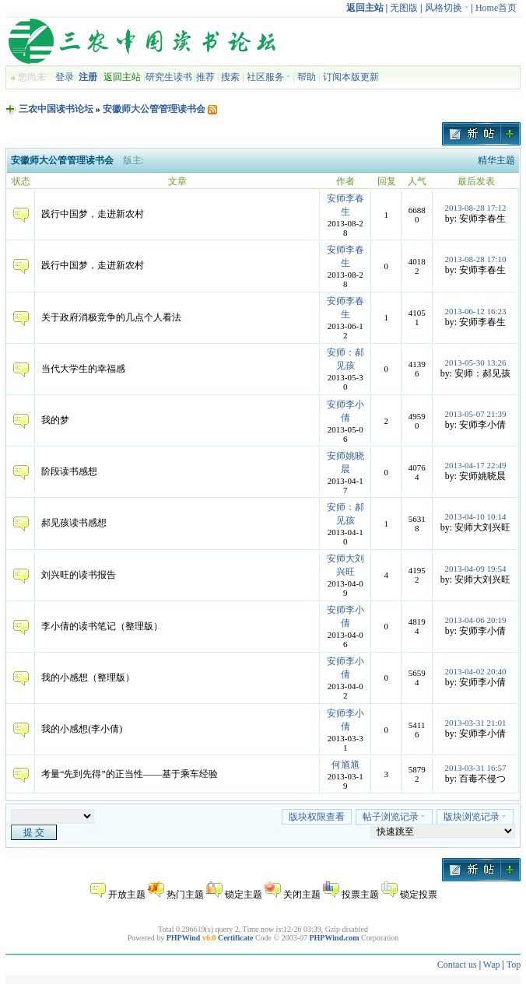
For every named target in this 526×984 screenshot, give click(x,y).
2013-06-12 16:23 (475, 311)
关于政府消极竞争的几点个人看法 (111, 317)
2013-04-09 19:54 (475, 568)
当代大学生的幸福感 (83, 368)
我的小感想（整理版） (88, 677)
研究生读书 (169, 77)
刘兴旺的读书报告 (78, 574)
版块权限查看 (317, 816)
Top (514, 964)
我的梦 (55, 420)
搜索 (230, 77)
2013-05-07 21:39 (475, 413)
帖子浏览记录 (394, 816)
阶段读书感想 (69, 471)
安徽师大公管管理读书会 (154, 108)
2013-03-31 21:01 (475, 722)
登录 (64, 77)
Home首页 (496, 7)
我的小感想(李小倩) (81, 728)
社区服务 (269, 77)
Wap (491, 964)
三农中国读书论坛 (56, 108)
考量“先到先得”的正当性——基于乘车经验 (129, 774)
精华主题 (496, 160)
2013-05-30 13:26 (475, 362)
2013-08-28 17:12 (475, 207)
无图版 (404, 7)
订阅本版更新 (351, 77)
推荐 (205, 77)
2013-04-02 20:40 (475, 671)
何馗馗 (345, 764)
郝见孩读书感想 (74, 522)
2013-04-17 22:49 (475, 465)
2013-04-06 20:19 (475, 620)
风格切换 (447, 7)
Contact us (457, 964)
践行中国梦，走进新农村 (92, 213)
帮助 (306, 77)
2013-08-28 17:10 (475, 259)
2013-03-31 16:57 (475, 767)
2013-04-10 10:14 (475, 516)
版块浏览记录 (475, 816)
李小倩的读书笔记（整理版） (102, 626)
